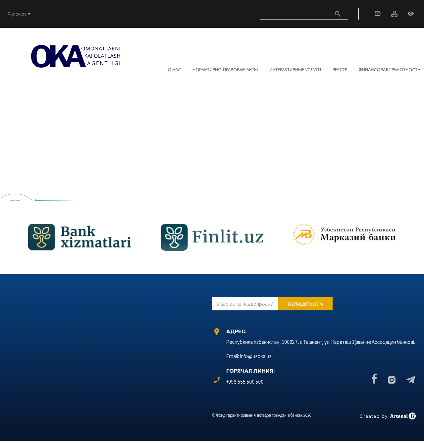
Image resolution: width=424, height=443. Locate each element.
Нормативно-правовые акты (225, 69)
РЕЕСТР (340, 69)
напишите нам (305, 303)
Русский (17, 14)
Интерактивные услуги (295, 69)
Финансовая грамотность (389, 69)
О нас (174, 69)
